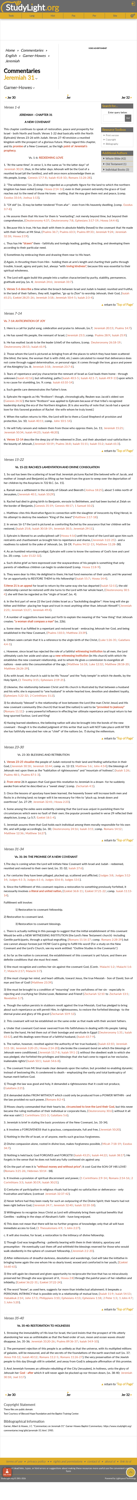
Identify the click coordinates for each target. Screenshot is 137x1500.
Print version (112, 135)
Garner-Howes (34, 55)
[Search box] (113, 118)
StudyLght (25, 7)
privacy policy (36, 1461)
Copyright (111, 139)
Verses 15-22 (14, 460)
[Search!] (128, 118)
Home (10, 50)
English (11, 55)
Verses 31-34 (14, 849)
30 (11, 97)
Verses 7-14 (13, 313)
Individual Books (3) (117, 169)
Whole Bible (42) (116, 158)
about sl (110, 1461)
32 (125, 97)
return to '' (118, 304)
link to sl (125, 1461)
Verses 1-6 (12, 107)
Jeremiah (12, 61)
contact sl (93, 1461)
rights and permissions (67, 1461)
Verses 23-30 (14, 747)
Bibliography (112, 143)
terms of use (14, 1461)
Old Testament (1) (116, 164)
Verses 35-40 (14, 1318)
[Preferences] (132, 15)
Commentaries (32, 50)
